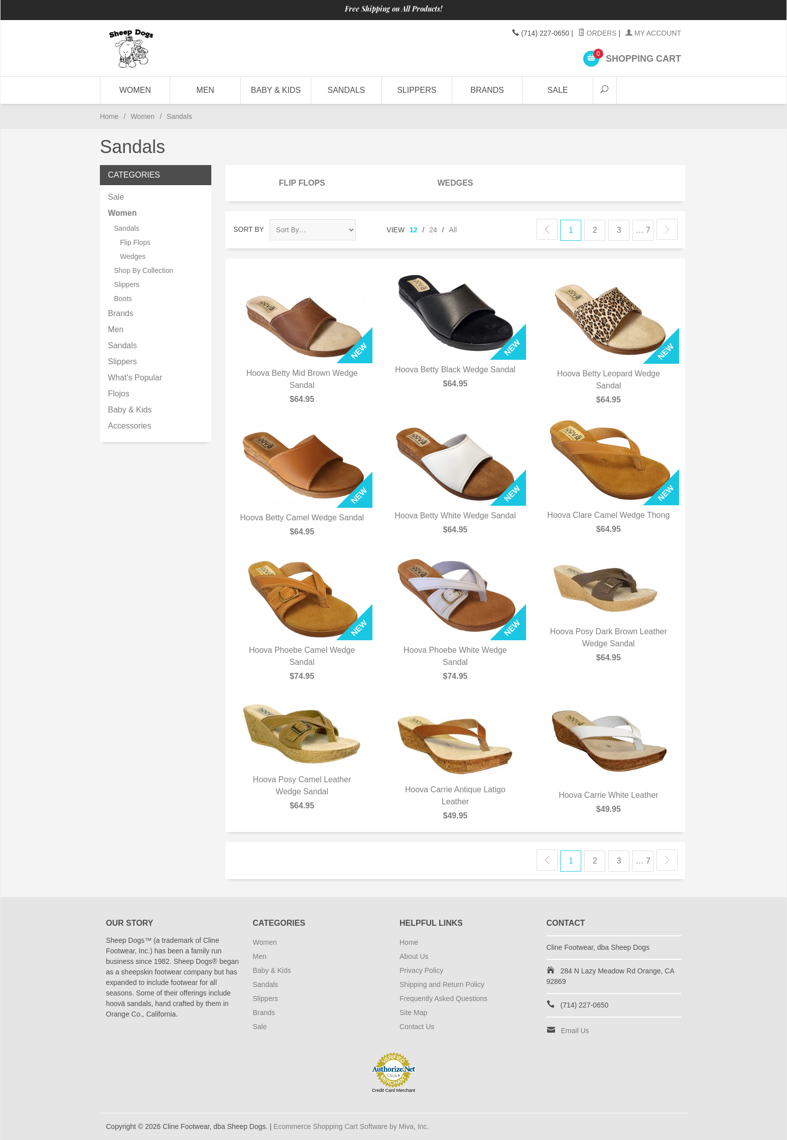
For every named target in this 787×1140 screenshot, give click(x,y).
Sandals (346, 90)
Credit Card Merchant (393, 1090)
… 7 (642, 230)
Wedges (455, 183)
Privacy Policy (421, 970)
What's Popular (135, 377)
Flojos (118, 393)
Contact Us (417, 1027)
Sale (558, 90)
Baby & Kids (276, 90)
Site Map (413, 1013)
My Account (653, 33)
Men (205, 90)
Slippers (416, 90)
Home (109, 116)
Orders (597, 33)
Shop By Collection (143, 270)
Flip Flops (302, 183)
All (453, 230)
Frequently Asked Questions (443, 998)
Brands (487, 90)
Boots (123, 299)
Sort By (248, 229)
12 (414, 230)
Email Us (575, 1031)
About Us (414, 956)
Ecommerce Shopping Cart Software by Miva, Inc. (351, 1126)
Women (135, 90)
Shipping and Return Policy (442, 984)
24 (433, 230)
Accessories (129, 425)
